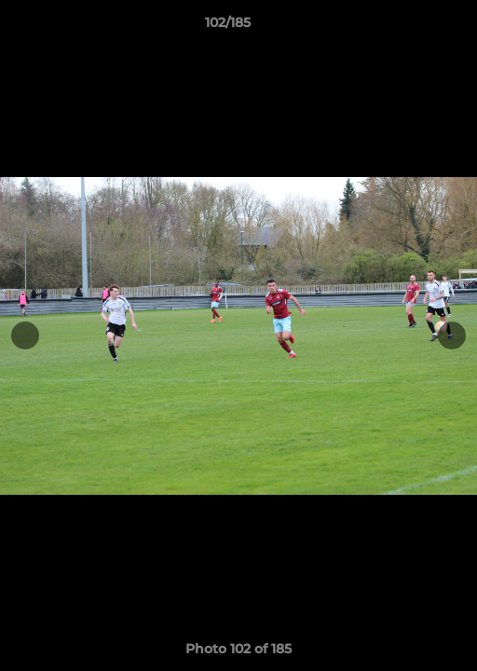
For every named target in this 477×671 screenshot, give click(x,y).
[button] (410, 27)
